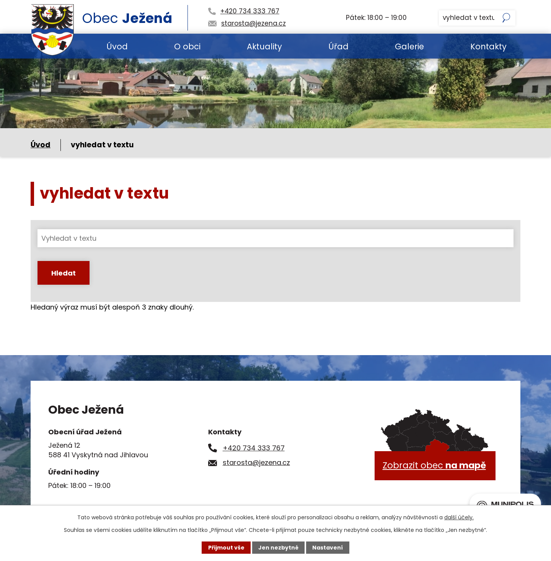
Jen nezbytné (278, 547)
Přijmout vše (226, 547)
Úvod (117, 46)
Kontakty (488, 46)
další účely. (459, 517)
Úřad (338, 46)
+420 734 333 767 (254, 448)
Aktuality (264, 46)
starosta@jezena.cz (256, 462)
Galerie (409, 46)
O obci (187, 46)
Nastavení (327, 547)
